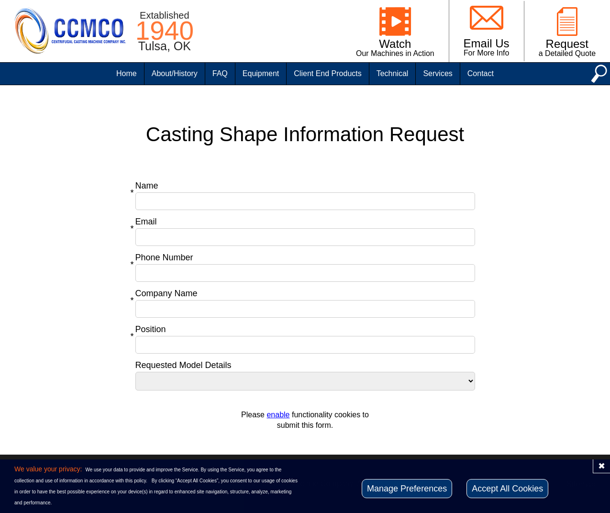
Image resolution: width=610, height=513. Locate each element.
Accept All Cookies (507, 488)
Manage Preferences (407, 488)
